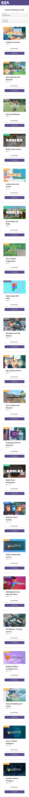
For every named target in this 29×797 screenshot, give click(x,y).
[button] (14, 48)
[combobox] (14, 15)
